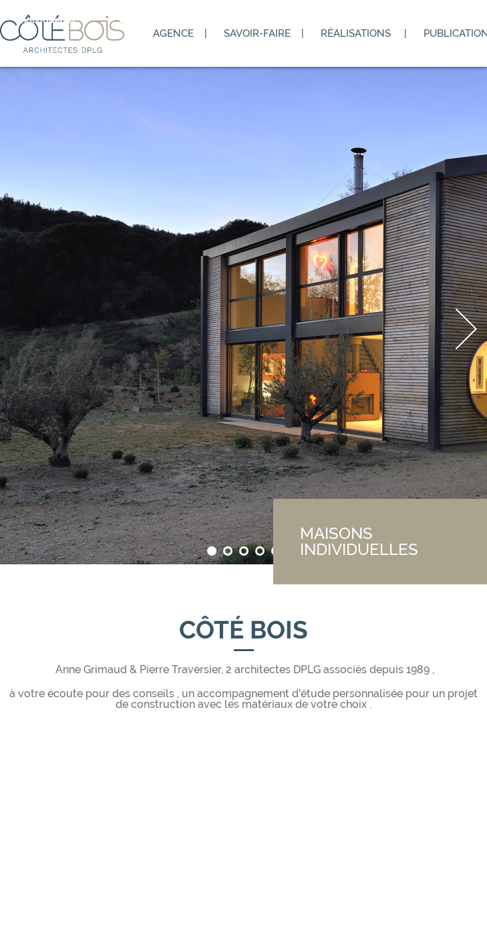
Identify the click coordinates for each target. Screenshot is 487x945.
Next (466, 329)
